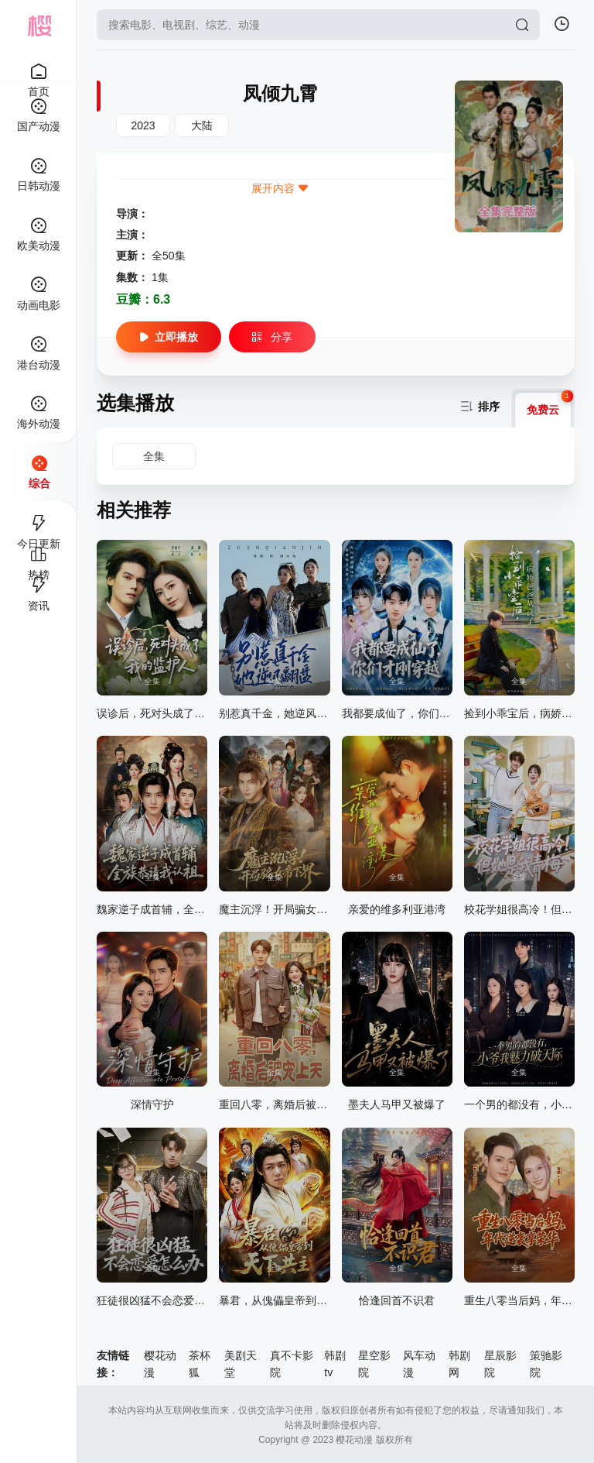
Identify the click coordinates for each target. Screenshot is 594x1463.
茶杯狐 (199, 1364)
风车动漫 (419, 1364)
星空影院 (374, 1364)
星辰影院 (500, 1364)
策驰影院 (546, 1364)
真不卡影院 (291, 1364)
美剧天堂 (240, 1364)
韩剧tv (335, 1364)
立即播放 (168, 337)
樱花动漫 (160, 1364)
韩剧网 (459, 1364)
